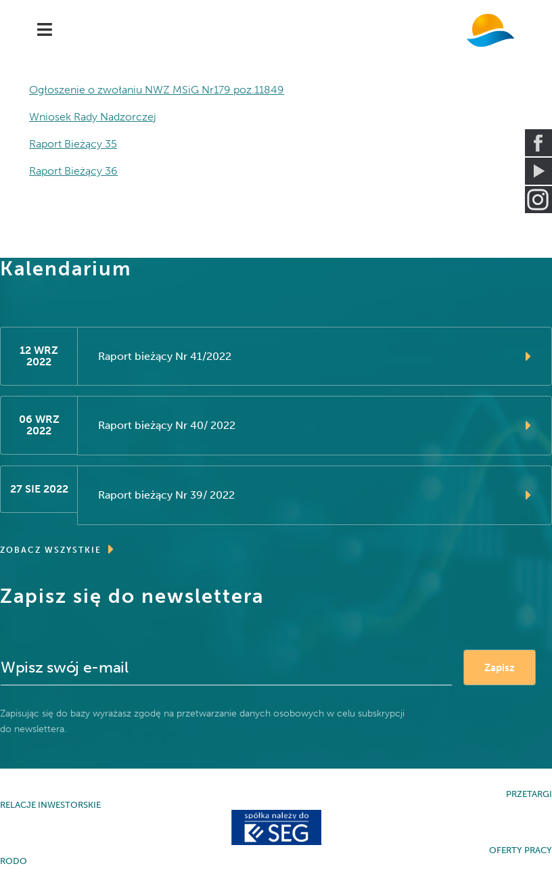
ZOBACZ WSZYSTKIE (57, 549)
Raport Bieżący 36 (73, 170)
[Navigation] (44, 30)
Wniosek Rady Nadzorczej (92, 116)
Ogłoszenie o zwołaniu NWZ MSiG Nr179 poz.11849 (156, 89)
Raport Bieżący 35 (73, 143)
